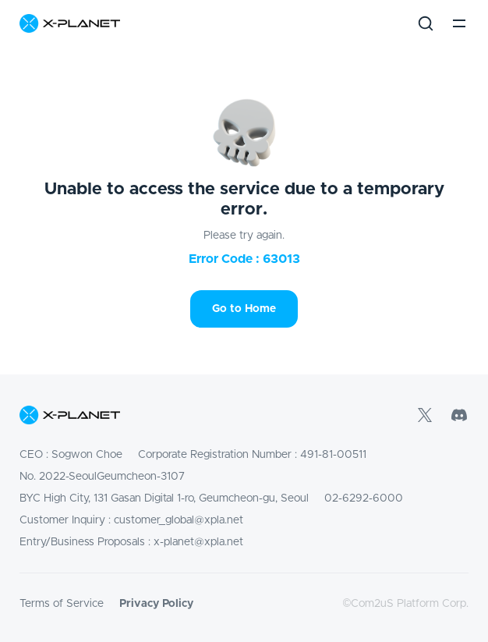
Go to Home (244, 308)
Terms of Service (61, 603)
